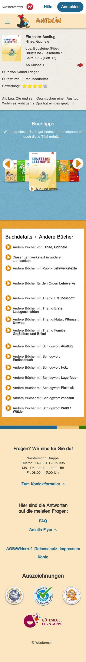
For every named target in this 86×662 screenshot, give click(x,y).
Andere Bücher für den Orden (44, 283)
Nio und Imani (47, 189)
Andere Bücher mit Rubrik (45, 268)
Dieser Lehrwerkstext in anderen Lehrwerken (38, 257)
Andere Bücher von (40, 247)
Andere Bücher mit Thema (44, 298)
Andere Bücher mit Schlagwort (43, 346)
